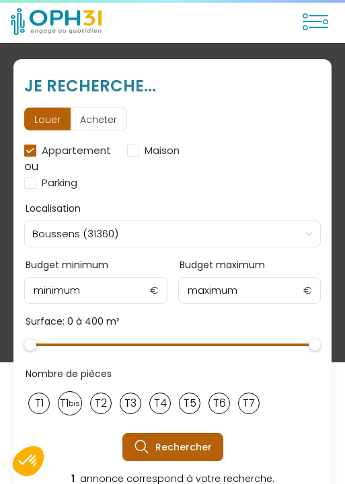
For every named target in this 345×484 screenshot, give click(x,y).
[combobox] (172, 233)
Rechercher (173, 447)
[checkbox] (70, 151)
